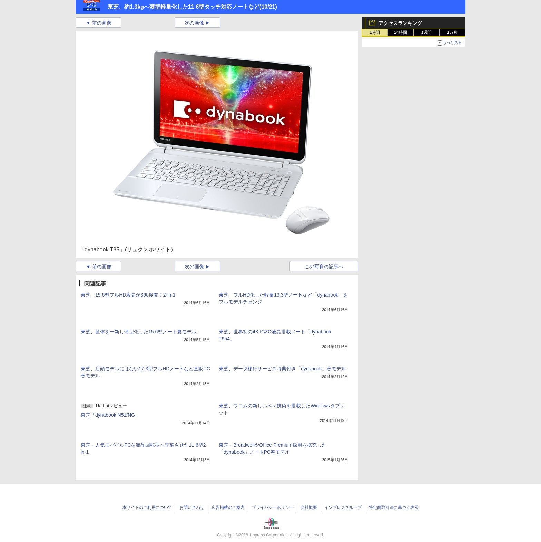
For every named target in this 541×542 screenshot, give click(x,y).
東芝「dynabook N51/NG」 (110, 415)
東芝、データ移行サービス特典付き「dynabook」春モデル (282, 368)
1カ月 (452, 32)
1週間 (426, 32)
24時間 (400, 32)
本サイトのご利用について (147, 507)
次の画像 (194, 23)
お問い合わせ (191, 507)
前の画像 (101, 23)
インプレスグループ (343, 507)
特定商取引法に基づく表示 (394, 507)
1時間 (375, 32)
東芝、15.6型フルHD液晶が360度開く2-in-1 (128, 295)
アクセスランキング (400, 23)
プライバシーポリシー (272, 507)
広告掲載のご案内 (228, 507)
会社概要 (309, 507)
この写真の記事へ (324, 266)
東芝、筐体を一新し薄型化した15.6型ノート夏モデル (138, 332)
